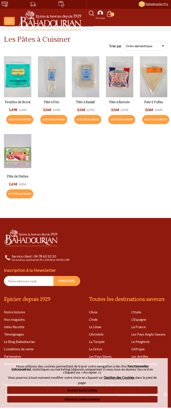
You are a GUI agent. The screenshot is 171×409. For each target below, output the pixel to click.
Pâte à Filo (51, 102)
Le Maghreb (140, 341)
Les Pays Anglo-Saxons (148, 334)
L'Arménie (96, 334)
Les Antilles (139, 356)
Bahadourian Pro (157, 4)
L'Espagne (138, 319)
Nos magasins (14, 319)
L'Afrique (138, 349)
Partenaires (12, 356)
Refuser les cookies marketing (82, 399)
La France (138, 327)
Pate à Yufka (153, 102)
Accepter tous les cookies (82, 390)
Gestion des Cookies (119, 377)
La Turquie (97, 341)
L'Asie (93, 312)
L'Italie (136, 312)
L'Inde (93, 319)
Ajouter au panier (19, 119)
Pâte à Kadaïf (85, 102)
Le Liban (95, 327)
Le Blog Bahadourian (19, 341)
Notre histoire (14, 312)
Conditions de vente (19, 349)
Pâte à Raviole (119, 102)
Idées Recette (14, 327)
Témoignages (14, 334)
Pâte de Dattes (17, 177)
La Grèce (95, 349)
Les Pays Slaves (100, 356)
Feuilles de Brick (17, 102)
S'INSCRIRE (67, 281)
